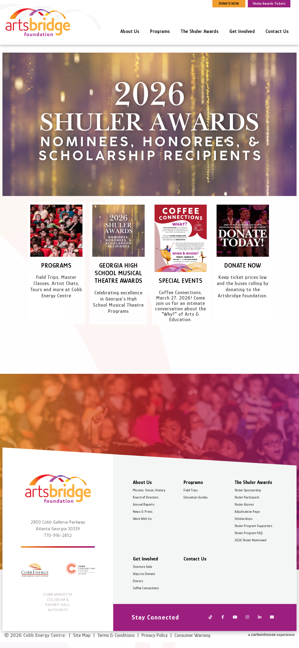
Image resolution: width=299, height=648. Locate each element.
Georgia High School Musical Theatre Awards (118, 273)
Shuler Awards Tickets (269, 3)
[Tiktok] (210, 617)
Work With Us (142, 519)
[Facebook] (223, 617)
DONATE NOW (229, 3)
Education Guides (195, 497)
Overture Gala (142, 567)
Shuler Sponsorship (248, 490)
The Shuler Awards (200, 31)
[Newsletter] (272, 617)
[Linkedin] (260, 617)
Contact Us (277, 31)
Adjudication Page (247, 511)
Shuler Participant (247, 497)
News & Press (142, 511)
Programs (160, 31)
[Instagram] (247, 617)
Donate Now (242, 265)
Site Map (82, 635)
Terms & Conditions (116, 635)
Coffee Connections (146, 588)
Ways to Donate (144, 574)
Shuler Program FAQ (249, 533)
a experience (271, 635)
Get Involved (242, 31)
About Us (129, 31)
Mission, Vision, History (149, 490)
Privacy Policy (155, 635)
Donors (138, 581)
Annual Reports (143, 504)
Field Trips (191, 490)
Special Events (180, 280)
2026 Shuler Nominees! (251, 540)
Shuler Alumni (244, 504)
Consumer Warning (192, 635)
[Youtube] (235, 617)
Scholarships (243, 519)
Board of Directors (146, 497)
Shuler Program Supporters (253, 526)
